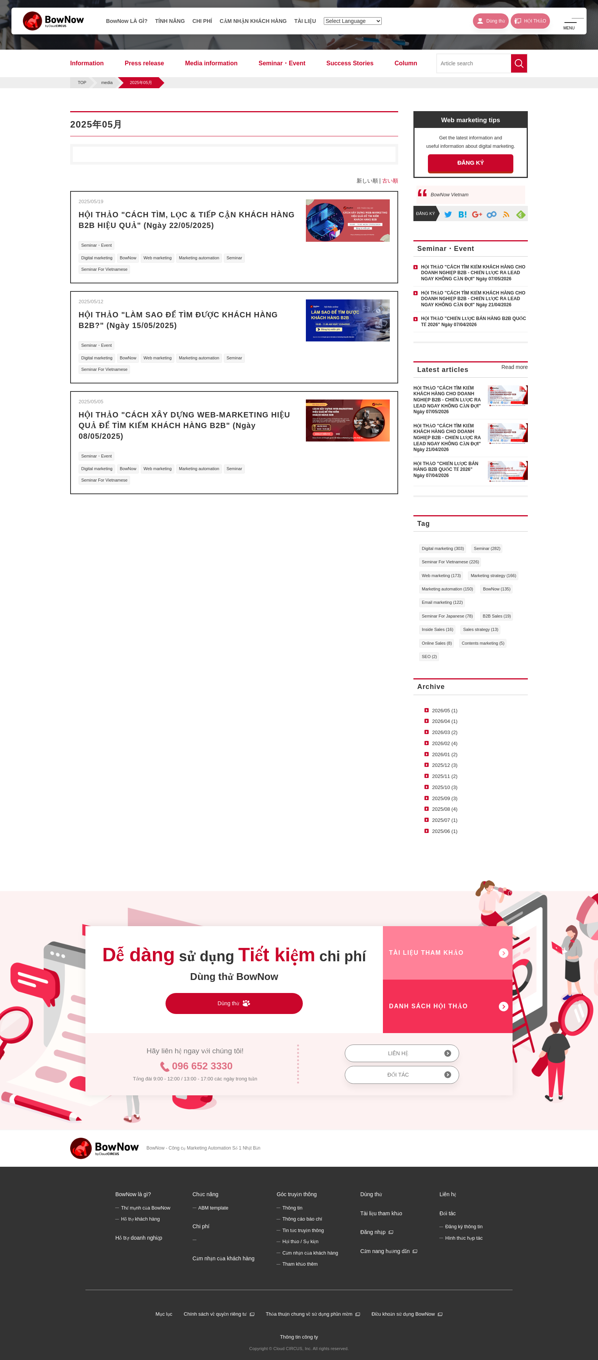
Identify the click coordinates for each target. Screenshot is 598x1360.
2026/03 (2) (445, 732)
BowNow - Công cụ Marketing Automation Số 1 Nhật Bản (203, 1148)
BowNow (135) (496, 589)
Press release (144, 63)
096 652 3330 (202, 1066)
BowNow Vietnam (449, 194)
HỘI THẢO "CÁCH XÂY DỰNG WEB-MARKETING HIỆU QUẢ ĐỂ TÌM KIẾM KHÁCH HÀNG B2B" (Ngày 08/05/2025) (184, 425)
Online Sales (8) (437, 643)
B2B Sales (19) (497, 616)
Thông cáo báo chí (302, 1219)
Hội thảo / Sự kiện (300, 1241)
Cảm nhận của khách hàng (224, 1258)
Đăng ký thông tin (463, 1226)
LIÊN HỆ (398, 1053)
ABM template (213, 1208)
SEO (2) (429, 656)
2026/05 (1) (445, 710)
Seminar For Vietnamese (104, 269)
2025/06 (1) (445, 831)
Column (405, 63)
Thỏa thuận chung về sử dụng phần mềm (309, 1314)
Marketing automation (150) (447, 589)
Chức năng (206, 1194)
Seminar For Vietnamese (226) (450, 562)
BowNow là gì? (133, 1194)
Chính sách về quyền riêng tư (215, 1314)
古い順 (390, 181)
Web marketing (157, 258)
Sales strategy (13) (480, 629)
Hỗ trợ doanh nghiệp (138, 1238)
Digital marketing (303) (443, 548)
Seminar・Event (282, 63)
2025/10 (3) (445, 787)
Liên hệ (447, 1194)
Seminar (234, 258)
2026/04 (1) (445, 721)
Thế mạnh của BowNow (145, 1208)
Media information (211, 63)
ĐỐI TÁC (398, 1075)
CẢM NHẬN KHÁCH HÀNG (253, 21)
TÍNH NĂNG (170, 21)
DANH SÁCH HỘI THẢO (428, 1006)
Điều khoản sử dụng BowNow (403, 1314)
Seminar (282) (487, 548)
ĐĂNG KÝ (470, 162)
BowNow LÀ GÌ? (127, 21)
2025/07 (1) (445, 820)
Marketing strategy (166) (493, 575)
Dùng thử (371, 1194)
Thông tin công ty (299, 1336)
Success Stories (350, 63)
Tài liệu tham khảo (381, 1213)
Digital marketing (97, 258)
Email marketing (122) (442, 602)
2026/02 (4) (445, 743)
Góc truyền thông (296, 1194)
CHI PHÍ (202, 21)
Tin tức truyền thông (303, 1230)
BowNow (128, 258)
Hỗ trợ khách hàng (140, 1219)
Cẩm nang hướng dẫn (385, 1251)
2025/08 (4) (445, 809)
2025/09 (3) (445, 798)
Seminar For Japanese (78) (447, 616)
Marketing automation (199, 258)
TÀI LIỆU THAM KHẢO (426, 952)
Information (87, 63)
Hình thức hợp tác (463, 1238)
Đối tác (447, 1213)
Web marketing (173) (441, 575)
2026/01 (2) (445, 754)
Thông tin (292, 1208)
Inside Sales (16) (437, 629)
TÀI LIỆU (305, 21)
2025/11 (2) (445, 776)
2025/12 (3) (445, 765)
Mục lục (164, 1314)
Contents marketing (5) (483, 643)
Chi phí (201, 1226)
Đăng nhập (373, 1232)
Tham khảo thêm (300, 1264)
